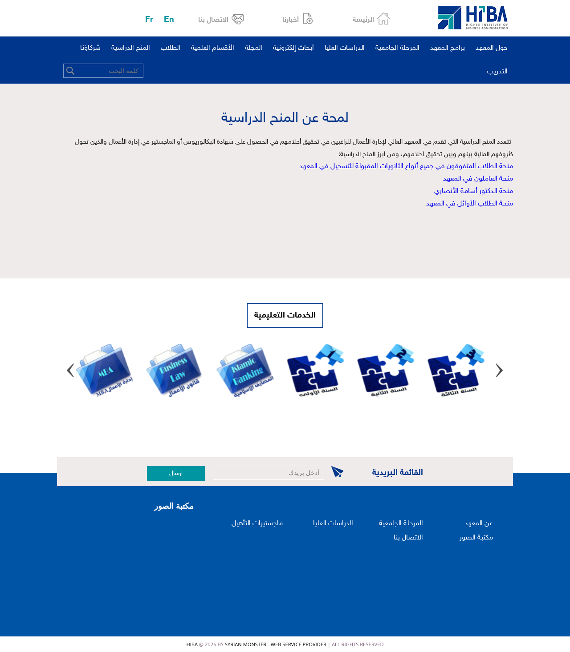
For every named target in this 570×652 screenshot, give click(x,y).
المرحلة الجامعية (397, 48)
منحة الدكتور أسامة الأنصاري (473, 191)
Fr (149, 19)
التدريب (497, 72)
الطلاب (170, 48)
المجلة (253, 48)
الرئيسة (363, 20)
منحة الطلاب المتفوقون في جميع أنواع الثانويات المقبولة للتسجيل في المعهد (406, 166)
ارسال (176, 473)
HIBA (192, 644)
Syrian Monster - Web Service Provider (275, 644)
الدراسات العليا (345, 48)
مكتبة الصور (476, 538)
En (169, 19)
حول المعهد (492, 48)
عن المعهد (478, 523)
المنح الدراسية (130, 48)
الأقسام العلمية (212, 48)
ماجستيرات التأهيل (257, 523)
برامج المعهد (447, 48)
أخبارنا (290, 20)
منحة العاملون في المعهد (478, 179)
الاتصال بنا (213, 20)
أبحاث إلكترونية (293, 48)
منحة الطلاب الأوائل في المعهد (469, 204)
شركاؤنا (90, 48)
